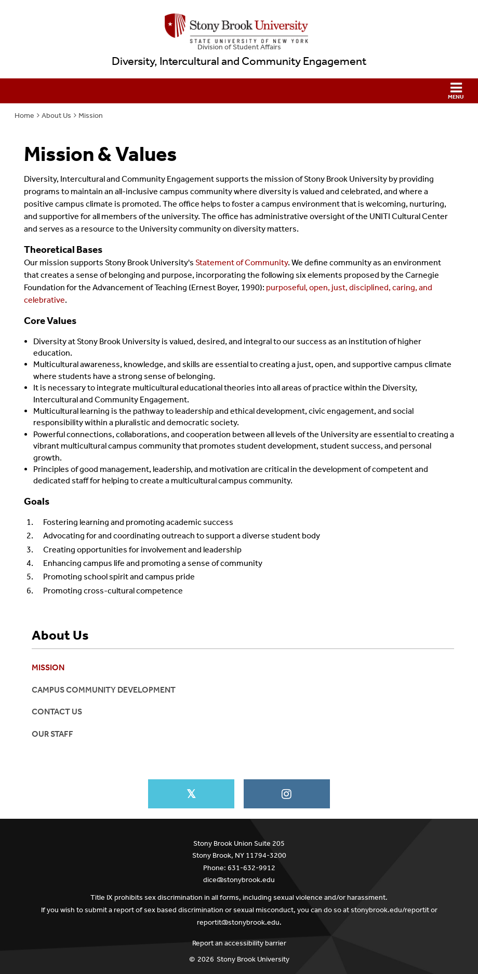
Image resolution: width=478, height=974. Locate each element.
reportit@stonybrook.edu (238, 922)
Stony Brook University (253, 959)
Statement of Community (241, 262)
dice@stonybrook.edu (239, 879)
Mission (90, 115)
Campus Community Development (104, 690)
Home (24, 115)
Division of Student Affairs (239, 47)
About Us (56, 115)
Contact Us (57, 711)
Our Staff (52, 734)
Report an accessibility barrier (239, 943)
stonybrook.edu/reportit (390, 909)
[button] (239, 90)
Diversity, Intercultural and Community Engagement (239, 61)
